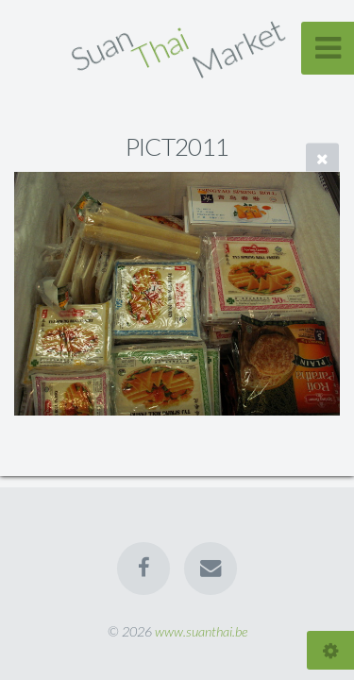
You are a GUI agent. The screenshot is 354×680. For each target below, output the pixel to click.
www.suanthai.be (201, 631)
